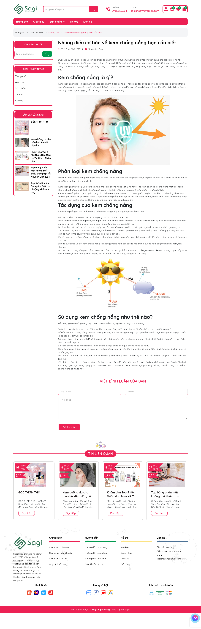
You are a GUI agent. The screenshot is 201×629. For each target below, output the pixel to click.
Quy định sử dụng (58, 564)
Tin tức (74, 21)
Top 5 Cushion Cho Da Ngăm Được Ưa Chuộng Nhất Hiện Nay (40, 188)
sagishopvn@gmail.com (145, 10)
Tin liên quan (100, 453)
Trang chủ (22, 21)
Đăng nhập (126, 552)
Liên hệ (87, 21)
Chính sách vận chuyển (61, 552)
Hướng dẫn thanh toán (96, 552)
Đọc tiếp (26, 513)
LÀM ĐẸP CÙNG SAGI (33, 114)
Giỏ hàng (125, 564)
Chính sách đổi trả (58, 558)
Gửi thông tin (69, 427)
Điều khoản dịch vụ (94, 564)
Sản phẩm (56, 21)
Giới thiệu (38, 21)
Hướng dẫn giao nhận (96, 558)
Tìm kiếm (125, 547)
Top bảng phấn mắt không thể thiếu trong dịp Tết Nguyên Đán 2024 (41, 172)
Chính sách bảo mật (59, 547)
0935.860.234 (119, 10)
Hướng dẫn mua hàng (96, 547)
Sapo (127, 609)
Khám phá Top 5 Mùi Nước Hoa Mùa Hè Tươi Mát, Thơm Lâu (41, 157)
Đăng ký (125, 558)
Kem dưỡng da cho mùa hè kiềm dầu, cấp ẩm (41, 142)
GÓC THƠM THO (39, 121)
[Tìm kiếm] (93, 9)
